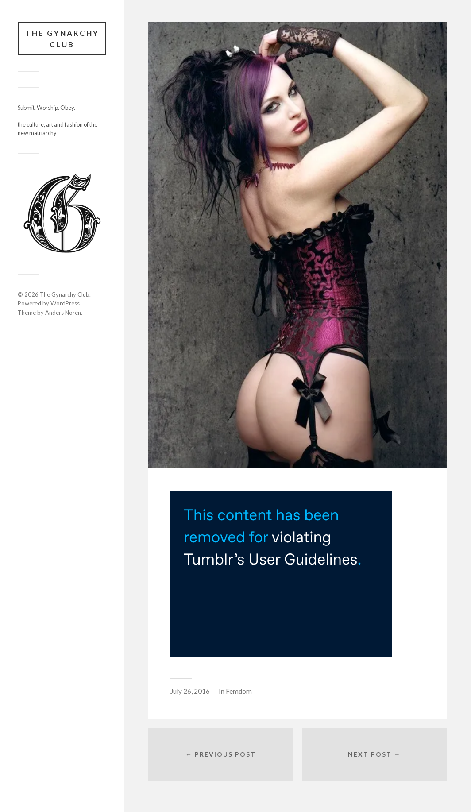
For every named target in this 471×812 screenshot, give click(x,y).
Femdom (239, 691)
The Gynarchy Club (62, 38)
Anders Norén (63, 312)
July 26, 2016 (190, 691)
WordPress (65, 303)
